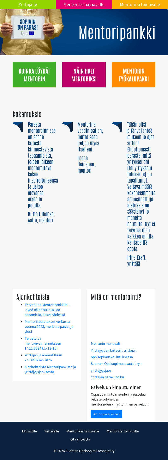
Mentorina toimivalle (140, 4)
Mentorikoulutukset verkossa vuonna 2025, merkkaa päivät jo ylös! (49, 326)
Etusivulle (29, 431)
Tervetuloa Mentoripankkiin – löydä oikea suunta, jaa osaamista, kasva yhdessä (47, 309)
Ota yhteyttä (80, 439)
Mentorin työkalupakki (134, 74)
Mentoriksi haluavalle (83, 4)
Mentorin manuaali (105, 343)
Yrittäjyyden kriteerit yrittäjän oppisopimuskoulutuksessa (114, 353)
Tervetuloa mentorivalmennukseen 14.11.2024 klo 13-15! (43, 343)
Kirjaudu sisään (107, 414)
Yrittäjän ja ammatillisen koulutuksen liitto (43, 357)
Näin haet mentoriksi (84, 74)
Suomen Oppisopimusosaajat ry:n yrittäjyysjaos (116, 367)
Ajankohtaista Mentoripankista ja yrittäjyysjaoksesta (50, 369)
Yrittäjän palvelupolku (107, 377)
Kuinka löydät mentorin (34, 74)
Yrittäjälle (28, 4)
